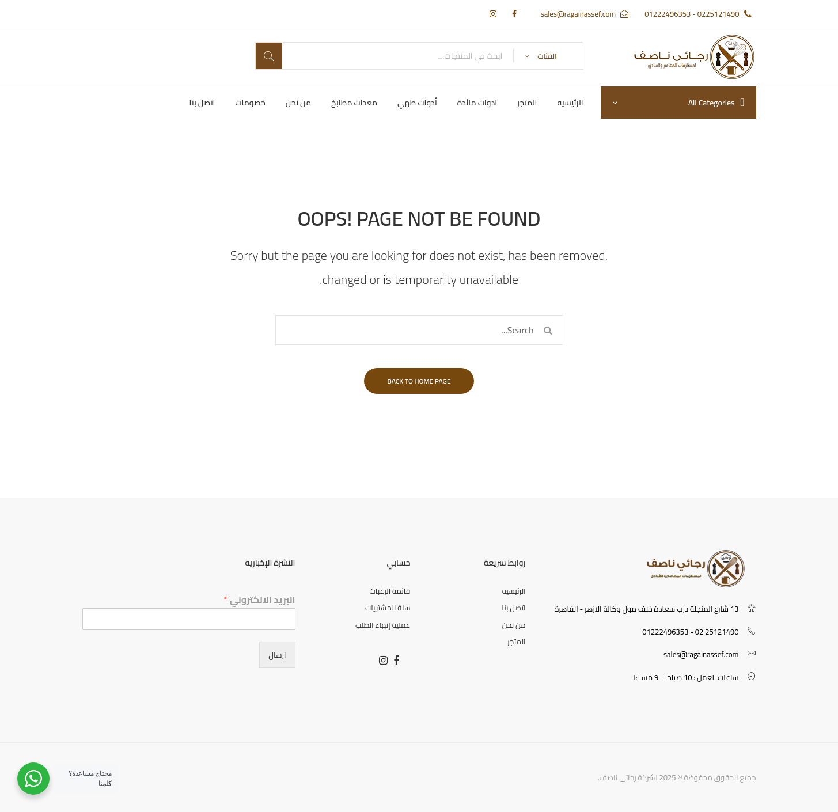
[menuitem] (570, 102)
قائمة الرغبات (390, 591)
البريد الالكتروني (259, 600)
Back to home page (418, 381)
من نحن (514, 625)
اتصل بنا (513, 607)
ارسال (277, 655)
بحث (269, 56)
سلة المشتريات (387, 607)
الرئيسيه (514, 591)
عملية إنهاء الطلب (382, 625)
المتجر (516, 641)
